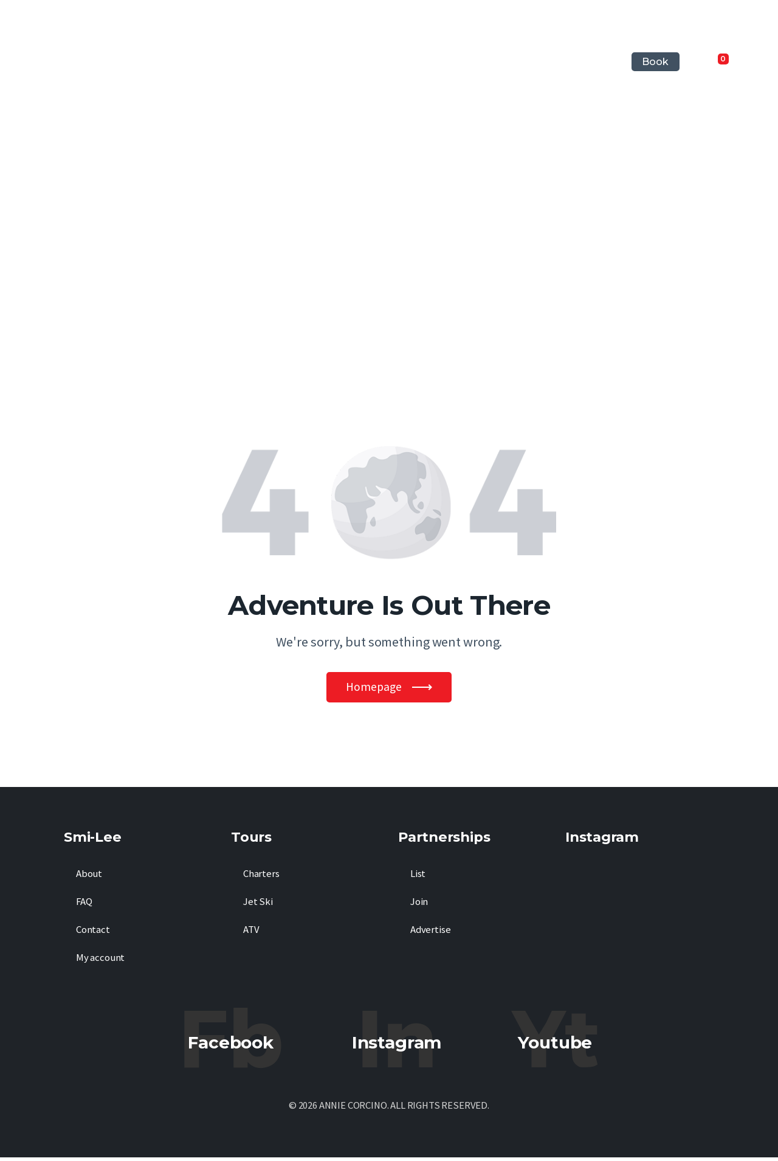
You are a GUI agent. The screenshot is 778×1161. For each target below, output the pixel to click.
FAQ (84, 905)
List (417, 877)
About (89, 877)
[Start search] (754, 62)
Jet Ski (258, 905)
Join (419, 905)
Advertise (430, 933)
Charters (261, 877)
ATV (251, 933)
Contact (93, 933)
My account (100, 961)
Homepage (374, 688)
